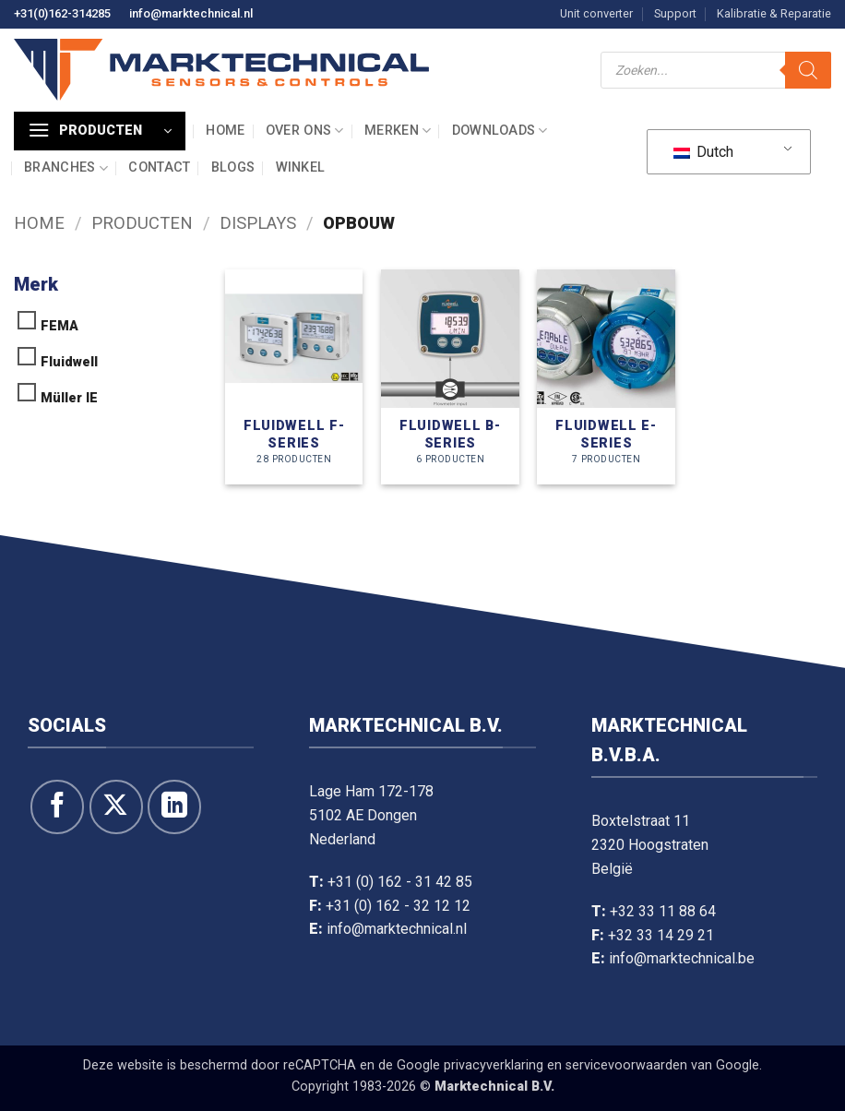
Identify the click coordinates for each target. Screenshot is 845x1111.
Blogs (233, 167)
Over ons (305, 130)
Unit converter (596, 13)
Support (675, 13)
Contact (159, 167)
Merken (397, 130)
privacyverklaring (493, 1065)
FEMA (59, 326)
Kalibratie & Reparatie (774, 13)
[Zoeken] (808, 70)
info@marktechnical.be (682, 958)
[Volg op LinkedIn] (174, 806)
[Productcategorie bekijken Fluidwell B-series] (450, 376)
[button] (99, 131)
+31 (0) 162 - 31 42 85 (399, 881)
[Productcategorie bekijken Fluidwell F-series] (294, 376)
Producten (142, 223)
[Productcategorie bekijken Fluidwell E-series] (606, 376)
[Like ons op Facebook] (57, 806)
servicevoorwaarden (626, 1065)
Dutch (703, 152)
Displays (258, 223)
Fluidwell (69, 362)
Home (225, 130)
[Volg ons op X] (116, 806)
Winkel (301, 167)
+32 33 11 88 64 (663, 911)
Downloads (500, 130)
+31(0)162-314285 (62, 13)
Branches (66, 168)
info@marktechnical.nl (191, 13)
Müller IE (69, 398)
